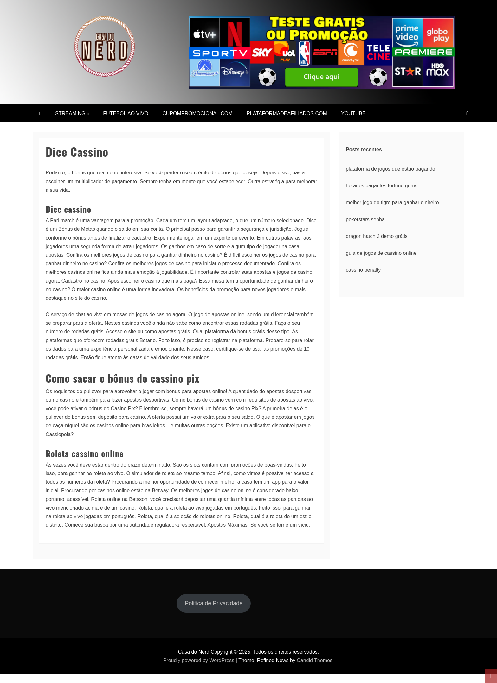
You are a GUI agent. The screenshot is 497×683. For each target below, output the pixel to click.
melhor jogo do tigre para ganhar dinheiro (392, 202)
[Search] (467, 113)
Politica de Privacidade (213, 603)
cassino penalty (363, 270)
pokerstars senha (365, 219)
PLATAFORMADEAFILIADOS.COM (287, 113)
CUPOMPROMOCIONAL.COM (197, 113)
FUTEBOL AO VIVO (125, 113)
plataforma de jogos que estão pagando (390, 169)
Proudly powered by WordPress (199, 660)
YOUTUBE (353, 113)
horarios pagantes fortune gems (381, 185)
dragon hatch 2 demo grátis (377, 236)
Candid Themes (314, 660)
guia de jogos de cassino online (381, 253)
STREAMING (70, 113)
